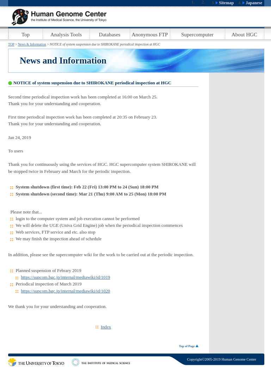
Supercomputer (197, 34)
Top (25, 34)
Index (106, 327)
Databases (110, 34)
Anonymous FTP (150, 34)
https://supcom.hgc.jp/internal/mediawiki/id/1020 (65, 291)
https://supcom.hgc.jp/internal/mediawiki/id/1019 (65, 277)
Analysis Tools (66, 34)
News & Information (32, 44)
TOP (11, 44)
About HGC (244, 34)
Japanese (252, 2)
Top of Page (188, 346)
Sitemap (225, 2)
